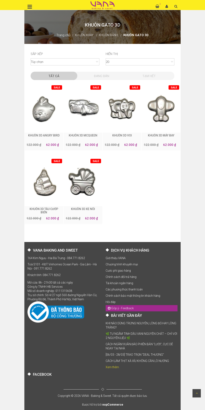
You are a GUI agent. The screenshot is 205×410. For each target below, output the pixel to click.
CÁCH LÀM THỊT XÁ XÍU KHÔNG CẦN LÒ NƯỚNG (137, 361)
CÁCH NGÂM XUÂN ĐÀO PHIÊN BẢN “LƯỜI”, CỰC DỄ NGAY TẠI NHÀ (139, 346)
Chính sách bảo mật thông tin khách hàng (133, 295)
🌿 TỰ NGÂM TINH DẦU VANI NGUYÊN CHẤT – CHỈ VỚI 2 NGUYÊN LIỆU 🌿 (141, 336)
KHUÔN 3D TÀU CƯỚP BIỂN (44, 210)
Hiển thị (112, 54)
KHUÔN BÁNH (108, 35)
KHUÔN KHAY (84, 35)
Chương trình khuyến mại (122, 264)
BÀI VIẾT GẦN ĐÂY (126, 315)
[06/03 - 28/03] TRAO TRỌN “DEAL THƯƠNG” (135, 354)
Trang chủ (63, 35)
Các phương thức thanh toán (124, 289)
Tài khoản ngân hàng (119, 283)
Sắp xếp (37, 54)
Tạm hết (149, 76)
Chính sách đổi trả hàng (121, 277)
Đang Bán (101, 76)
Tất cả (54, 76)
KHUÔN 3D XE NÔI (83, 209)
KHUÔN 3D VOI (122, 135)
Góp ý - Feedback (121, 308)
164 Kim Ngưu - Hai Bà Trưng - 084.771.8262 (56, 258)
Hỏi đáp (111, 302)
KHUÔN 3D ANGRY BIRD (44, 135)
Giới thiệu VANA (116, 258)
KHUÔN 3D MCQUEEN (83, 135)
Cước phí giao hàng (118, 270)
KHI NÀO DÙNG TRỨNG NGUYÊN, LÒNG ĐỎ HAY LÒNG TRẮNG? (141, 325)
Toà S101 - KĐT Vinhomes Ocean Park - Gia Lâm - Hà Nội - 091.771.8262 (62, 266)
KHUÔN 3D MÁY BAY (161, 135)
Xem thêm (112, 367)
